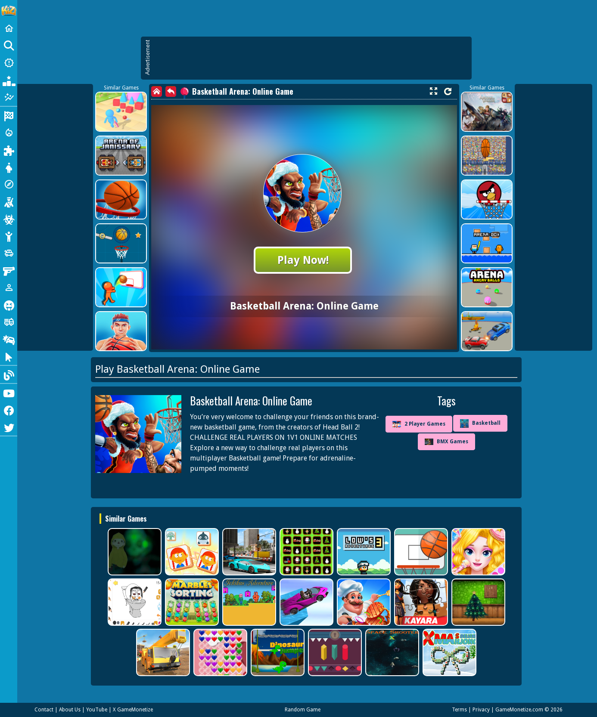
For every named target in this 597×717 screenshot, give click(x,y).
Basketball (480, 423)
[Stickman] (8, 235)
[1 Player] (8, 287)
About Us (70, 710)
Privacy (481, 710)
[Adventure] (8, 184)
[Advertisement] (310, 58)
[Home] (8, 28)
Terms (459, 710)
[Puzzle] (8, 149)
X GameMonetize (133, 710)
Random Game (302, 710)
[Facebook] (8, 409)
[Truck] (8, 322)
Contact (43, 710)
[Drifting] (8, 339)
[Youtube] (8, 392)
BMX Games (446, 442)
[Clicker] (8, 356)
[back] (170, 91)
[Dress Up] (8, 167)
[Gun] (8, 270)
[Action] (8, 132)
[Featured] (8, 97)
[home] (156, 91)
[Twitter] (8, 427)
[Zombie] (8, 218)
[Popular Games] (8, 80)
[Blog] (8, 374)
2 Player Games (418, 424)
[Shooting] (8, 201)
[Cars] (8, 253)
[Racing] (8, 115)
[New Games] (8, 62)
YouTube (96, 710)
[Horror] (8, 304)
